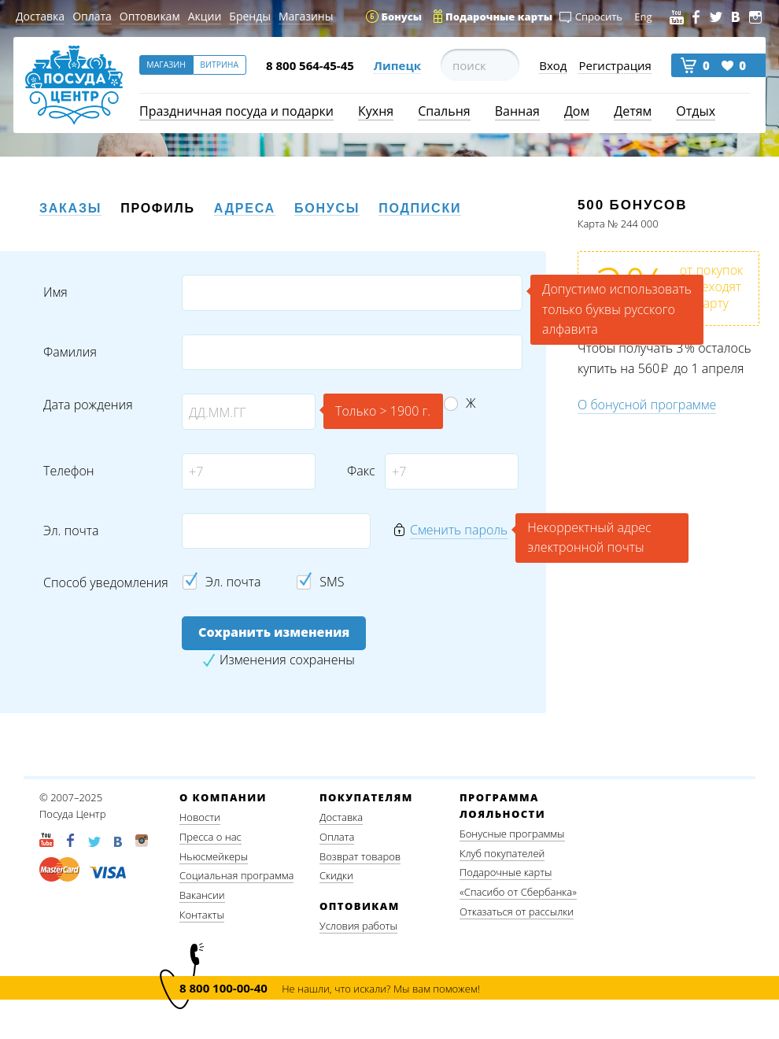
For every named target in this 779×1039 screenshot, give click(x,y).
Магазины (306, 16)
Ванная (517, 111)
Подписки (419, 208)
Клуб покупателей (502, 853)
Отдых (695, 111)
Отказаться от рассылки (517, 911)
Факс (359, 471)
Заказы (70, 208)
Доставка (40, 16)
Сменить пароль (459, 529)
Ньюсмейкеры (213, 856)
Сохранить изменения (273, 632)
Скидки (336, 875)
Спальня (444, 111)
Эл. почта (70, 530)
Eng (643, 16)
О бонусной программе (647, 404)
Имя (55, 292)
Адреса (244, 208)
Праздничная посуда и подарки (236, 111)
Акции (205, 16)
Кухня (375, 111)
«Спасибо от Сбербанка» (518, 892)
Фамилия (70, 352)
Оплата (92, 16)
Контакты (201, 915)
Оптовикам (150, 16)
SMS (331, 582)
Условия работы (358, 926)
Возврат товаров (360, 856)
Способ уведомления (105, 582)
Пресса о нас (210, 837)
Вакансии (202, 895)
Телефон (68, 471)
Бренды (250, 16)
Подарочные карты (506, 872)
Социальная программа (236, 875)
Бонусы (327, 208)
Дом (576, 111)
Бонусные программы (512, 833)
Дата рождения (88, 404)
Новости (199, 817)
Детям (633, 111)
